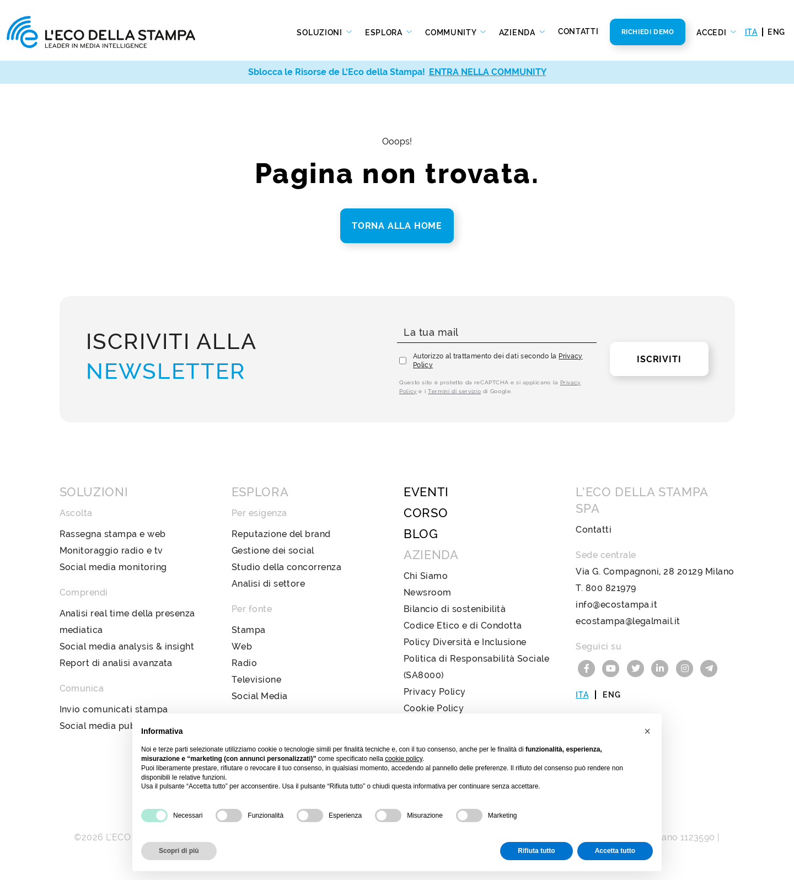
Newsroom (428, 592)
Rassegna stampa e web (113, 534)
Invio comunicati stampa (114, 709)
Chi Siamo (426, 576)
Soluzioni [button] (320, 32)
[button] (647, 731)
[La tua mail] (497, 333)
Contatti (578, 31)
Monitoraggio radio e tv (111, 550)
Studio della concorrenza (287, 567)
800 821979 (611, 588)
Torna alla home (397, 226)
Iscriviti (659, 359)
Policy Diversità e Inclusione (465, 642)
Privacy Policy (435, 691)
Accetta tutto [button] (615, 851)
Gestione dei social (273, 550)
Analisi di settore (268, 583)
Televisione (256, 679)
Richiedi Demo (647, 32)
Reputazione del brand (281, 534)
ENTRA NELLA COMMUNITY (487, 72)
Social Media (260, 696)
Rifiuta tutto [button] (536, 851)
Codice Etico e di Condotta (463, 625)
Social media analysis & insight (127, 646)
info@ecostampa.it (616, 604)
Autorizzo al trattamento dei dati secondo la (498, 360)
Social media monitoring (113, 567)
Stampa (249, 630)
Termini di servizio (454, 391)
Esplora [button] (385, 32)
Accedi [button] (712, 32)
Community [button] (451, 32)
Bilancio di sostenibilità (455, 609)
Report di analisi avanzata (116, 663)
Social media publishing (112, 726)
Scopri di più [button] (179, 851)
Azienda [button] (518, 32)
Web (242, 646)
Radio (244, 663)
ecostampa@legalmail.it (628, 621)
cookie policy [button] (403, 759)
